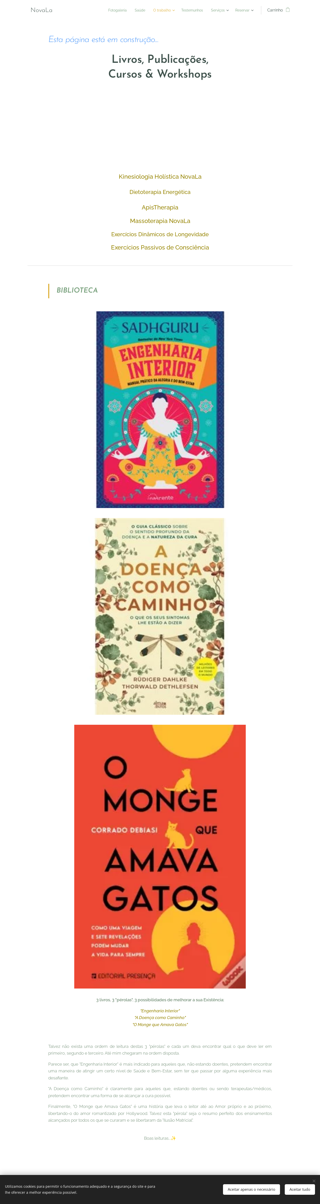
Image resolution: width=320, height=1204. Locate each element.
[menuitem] (107, 10)
